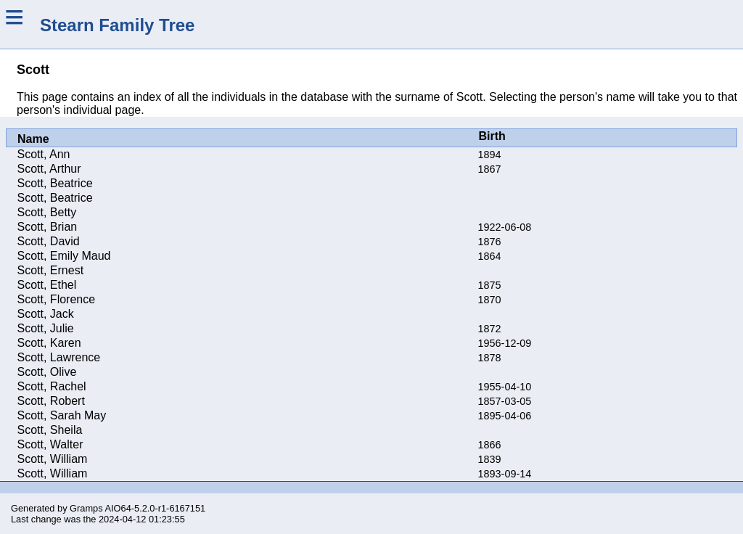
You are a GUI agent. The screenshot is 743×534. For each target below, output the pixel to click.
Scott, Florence (56, 299)
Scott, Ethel (47, 285)
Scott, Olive (47, 372)
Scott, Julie (45, 328)
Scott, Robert (51, 401)
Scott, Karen (49, 343)
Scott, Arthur (49, 169)
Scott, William (52, 459)
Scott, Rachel (51, 386)
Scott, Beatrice (55, 183)
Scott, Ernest (50, 270)
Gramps (86, 508)
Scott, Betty (47, 212)
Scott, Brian (47, 227)
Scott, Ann (43, 154)
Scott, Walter (50, 444)
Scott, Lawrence (59, 357)
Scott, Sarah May (62, 415)
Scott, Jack (45, 314)
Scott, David (48, 241)
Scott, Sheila (50, 430)
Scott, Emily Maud (64, 256)
